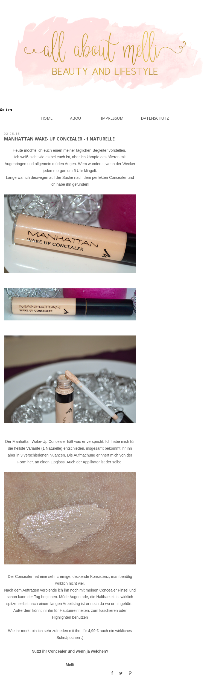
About (76, 118)
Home (46, 118)
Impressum (112, 118)
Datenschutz (155, 118)
